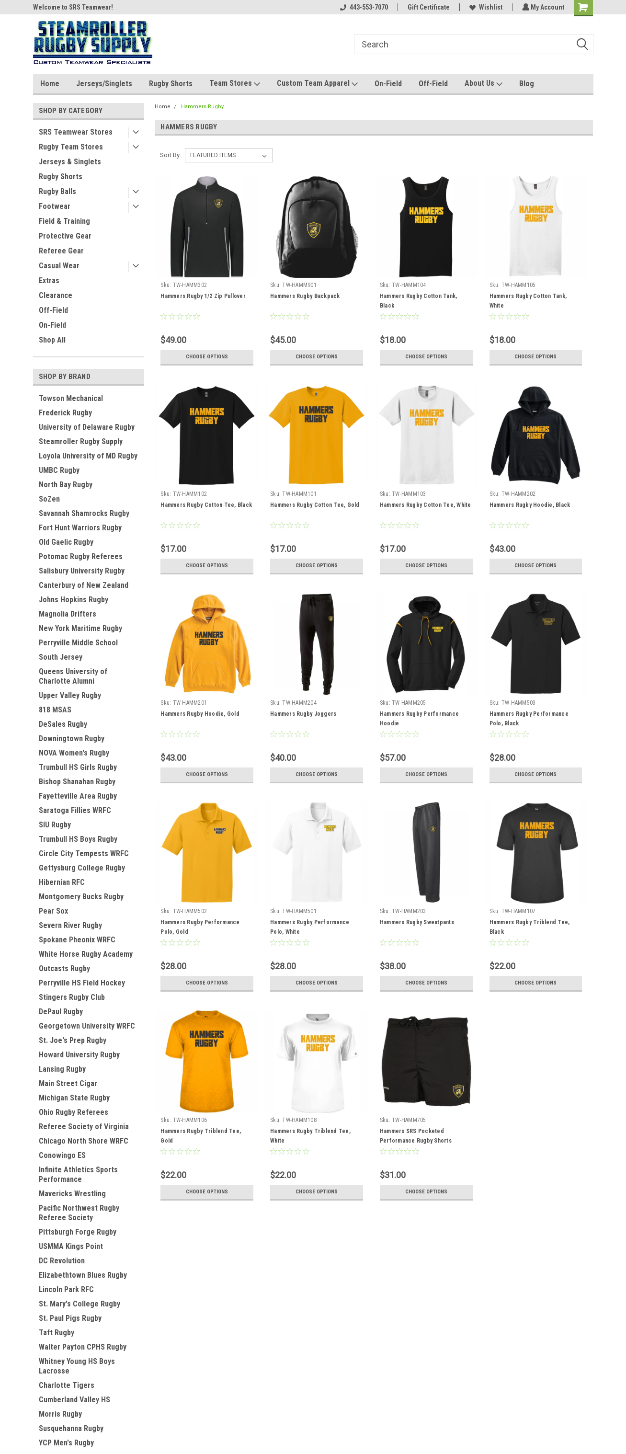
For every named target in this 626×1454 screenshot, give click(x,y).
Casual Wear (59, 265)
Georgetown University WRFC (87, 1025)
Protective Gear (65, 235)
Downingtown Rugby (71, 738)
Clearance (55, 295)
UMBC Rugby (59, 470)
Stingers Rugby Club (72, 997)
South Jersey (60, 657)
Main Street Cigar (68, 1083)
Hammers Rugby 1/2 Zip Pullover (203, 296)
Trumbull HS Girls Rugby (78, 767)
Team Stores (234, 84)
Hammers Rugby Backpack (305, 296)
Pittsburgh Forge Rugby (77, 1231)
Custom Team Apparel (317, 84)
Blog (526, 83)
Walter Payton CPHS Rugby (82, 1346)
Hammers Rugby (202, 106)
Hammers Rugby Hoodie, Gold (199, 713)
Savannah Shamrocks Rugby (84, 513)
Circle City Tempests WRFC (84, 853)
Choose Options (207, 357)
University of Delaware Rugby (87, 427)
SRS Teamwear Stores (76, 132)
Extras (49, 280)
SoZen (49, 499)
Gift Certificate (428, 7)
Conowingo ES (62, 1155)
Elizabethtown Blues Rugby (83, 1275)
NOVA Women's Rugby (74, 752)
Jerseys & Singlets (70, 161)
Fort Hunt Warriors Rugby (80, 527)
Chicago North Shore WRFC (83, 1140)
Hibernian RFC (62, 882)
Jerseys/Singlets (104, 83)
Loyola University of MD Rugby (88, 455)
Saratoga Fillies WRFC (75, 810)
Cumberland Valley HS (74, 1399)
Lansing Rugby (62, 1069)
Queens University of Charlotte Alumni (73, 676)
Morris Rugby (60, 1414)
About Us (483, 84)
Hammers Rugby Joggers (303, 713)
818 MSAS (55, 709)
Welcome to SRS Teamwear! (73, 7)
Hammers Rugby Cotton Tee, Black (206, 505)
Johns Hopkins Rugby (73, 599)
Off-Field (433, 83)
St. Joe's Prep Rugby (72, 1040)
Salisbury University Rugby (82, 570)
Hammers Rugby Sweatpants (416, 922)
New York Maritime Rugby (80, 628)
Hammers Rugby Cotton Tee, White (425, 505)
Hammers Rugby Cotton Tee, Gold (315, 505)
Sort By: (170, 155)
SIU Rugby (55, 824)
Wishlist (484, 7)
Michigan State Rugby (74, 1097)
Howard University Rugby (79, 1054)
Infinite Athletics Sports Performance (78, 1174)
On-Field (388, 83)
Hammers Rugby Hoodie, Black (529, 505)
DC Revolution (62, 1260)
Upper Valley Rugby (70, 695)
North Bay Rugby (65, 484)
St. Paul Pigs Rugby (70, 1318)
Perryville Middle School (78, 642)
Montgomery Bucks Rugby (81, 896)
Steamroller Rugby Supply (81, 441)
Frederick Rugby (65, 412)
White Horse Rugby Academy (86, 954)
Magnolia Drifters (67, 613)
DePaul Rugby (61, 1011)
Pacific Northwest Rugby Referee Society (79, 1212)
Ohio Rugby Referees (73, 1112)
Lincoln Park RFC (66, 1289)
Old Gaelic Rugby (66, 542)
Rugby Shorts (171, 83)
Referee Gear (61, 250)
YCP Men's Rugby (66, 1442)
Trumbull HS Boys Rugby (78, 839)
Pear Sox (53, 911)
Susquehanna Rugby (71, 1428)
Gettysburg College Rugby (82, 867)
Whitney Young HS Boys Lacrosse (77, 1366)
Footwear (54, 206)
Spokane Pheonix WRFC (77, 939)
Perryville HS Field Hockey (82, 982)
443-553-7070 (363, 7)
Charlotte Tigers (66, 1385)
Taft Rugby (56, 1332)
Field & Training (64, 221)
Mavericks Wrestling (72, 1193)
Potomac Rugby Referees (81, 556)
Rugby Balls (57, 191)
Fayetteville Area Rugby (78, 796)
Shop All (52, 339)
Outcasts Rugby (64, 968)
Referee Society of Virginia (84, 1126)
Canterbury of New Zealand (83, 585)
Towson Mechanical (71, 398)
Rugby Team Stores (71, 146)
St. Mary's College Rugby (79, 1303)
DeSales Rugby (63, 724)
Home (49, 83)
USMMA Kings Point (71, 1246)
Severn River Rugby (70, 925)
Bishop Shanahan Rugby (77, 781)
